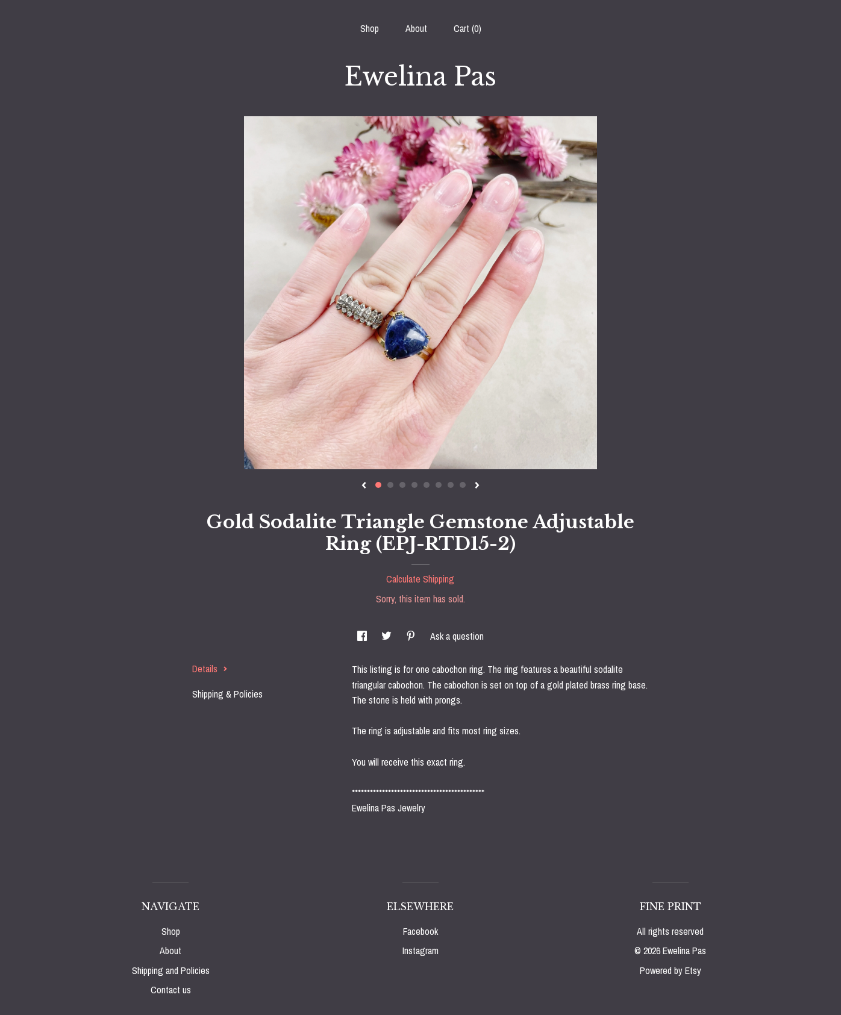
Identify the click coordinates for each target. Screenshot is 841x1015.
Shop (369, 28)
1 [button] (378, 485)
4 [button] (414, 485)
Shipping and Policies (171, 970)
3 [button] (402, 485)
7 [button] (451, 485)
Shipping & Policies (227, 694)
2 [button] (390, 485)
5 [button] (427, 485)
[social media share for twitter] (387, 636)
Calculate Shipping (420, 579)
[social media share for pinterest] (412, 636)
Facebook (420, 931)
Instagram (420, 950)
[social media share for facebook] (363, 636)
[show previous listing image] (364, 486)
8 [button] (463, 485)
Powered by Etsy (670, 970)
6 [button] (439, 485)
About (416, 28)
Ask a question (457, 636)
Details (210, 668)
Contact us (171, 989)
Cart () (467, 28)
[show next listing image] (477, 486)
